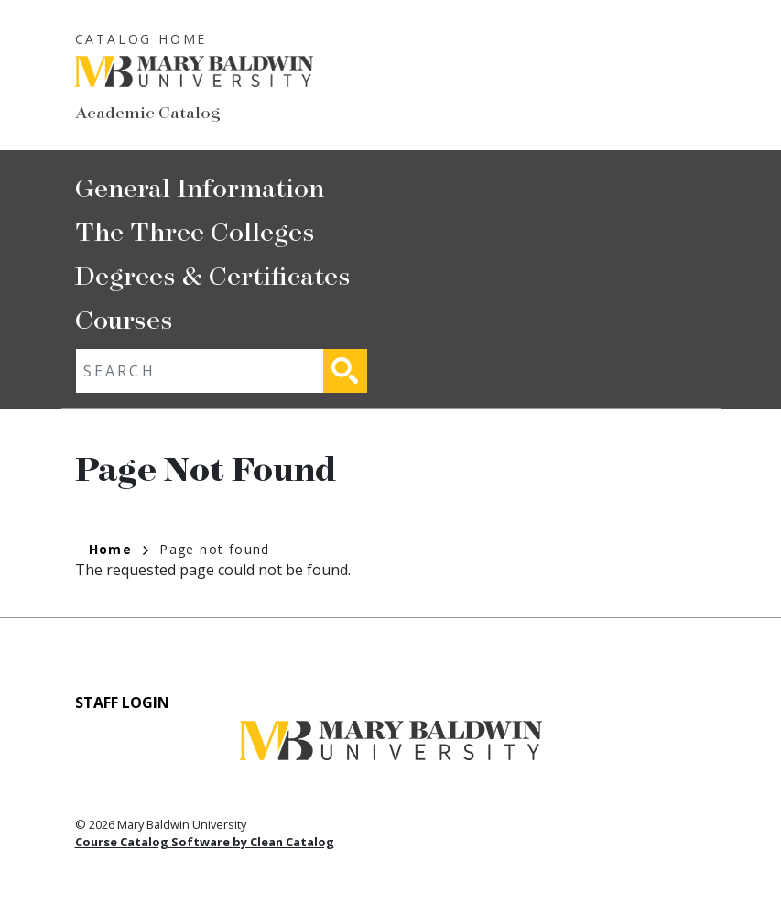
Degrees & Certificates (213, 274)
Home (119, 549)
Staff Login (122, 702)
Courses (124, 318)
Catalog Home (141, 39)
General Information (199, 186)
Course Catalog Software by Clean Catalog (204, 841)
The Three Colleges (195, 230)
